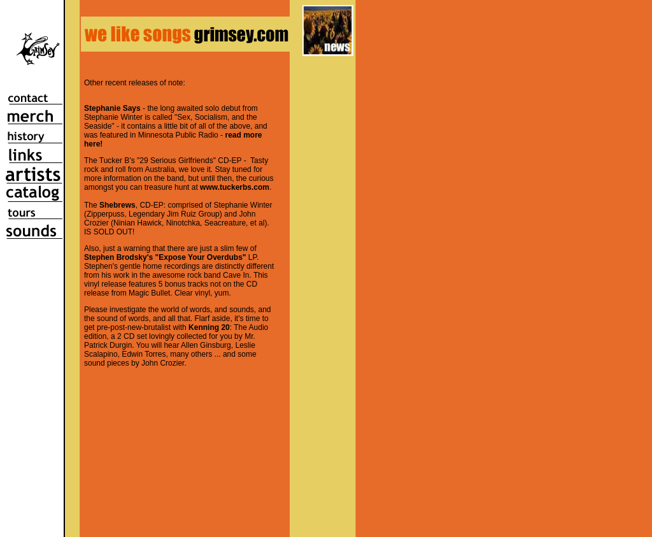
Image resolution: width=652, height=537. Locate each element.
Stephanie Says (112, 108)
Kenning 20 (209, 327)
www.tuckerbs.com (234, 187)
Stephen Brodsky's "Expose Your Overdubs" (165, 257)
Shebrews (117, 205)
